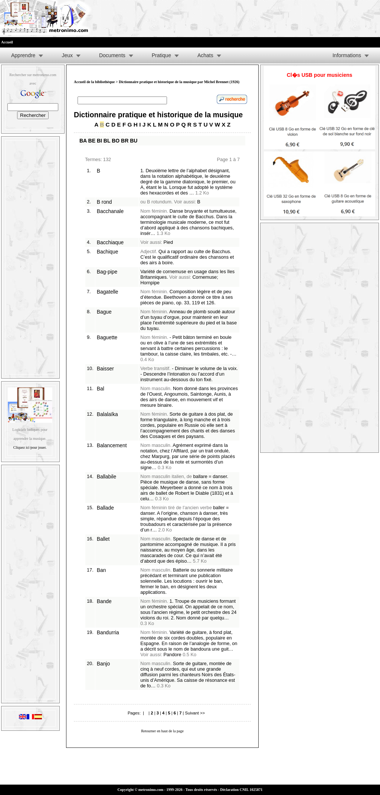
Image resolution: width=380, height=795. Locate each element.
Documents (112, 55)
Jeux (67, 55)
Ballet (103, 539)
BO (115, 141)
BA (83, 141)
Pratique (161, 55)
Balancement (112, 445)
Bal (100, 389)
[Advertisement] (30, 255)
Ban (101, 570)
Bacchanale (110, 211)
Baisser (105, 369)
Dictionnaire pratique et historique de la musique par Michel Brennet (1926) (179, 82)
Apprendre (23, 55)
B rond (104, 202)
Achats (205, 55)
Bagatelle (107, 292)
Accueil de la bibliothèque (94, 82)
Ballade (105, 508)
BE (91, 141)
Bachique (107, 252)
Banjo (103, 664)
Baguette (107, 337)
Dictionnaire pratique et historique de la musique (158, 115)
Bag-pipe (107, 272)
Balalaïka (107, 414)
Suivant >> (195, 713)
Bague (104, 312)
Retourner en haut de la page (162, 731)
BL (107, 141)
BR (124, 141)
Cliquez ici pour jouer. (29, 447)
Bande (104, 601)
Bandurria (108, 632)
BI (99, 141)
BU (133, 141)
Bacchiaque (110, 242)
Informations (346, 55)
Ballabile (106, 477)
